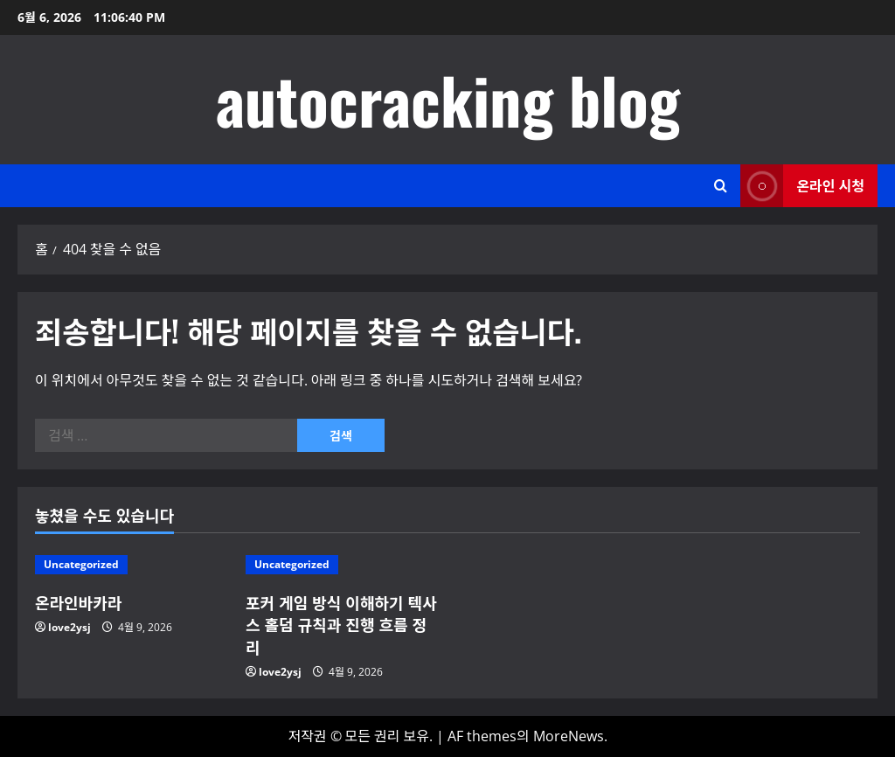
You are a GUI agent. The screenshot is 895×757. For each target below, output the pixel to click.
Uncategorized (81, 564)
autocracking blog (448, 99)
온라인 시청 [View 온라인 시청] (802, 185)
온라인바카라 (78, 602)
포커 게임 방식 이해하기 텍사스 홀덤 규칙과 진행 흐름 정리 (341, 624)
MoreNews (568, 736)
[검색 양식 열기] (720, 186)
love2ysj (69, 627)
